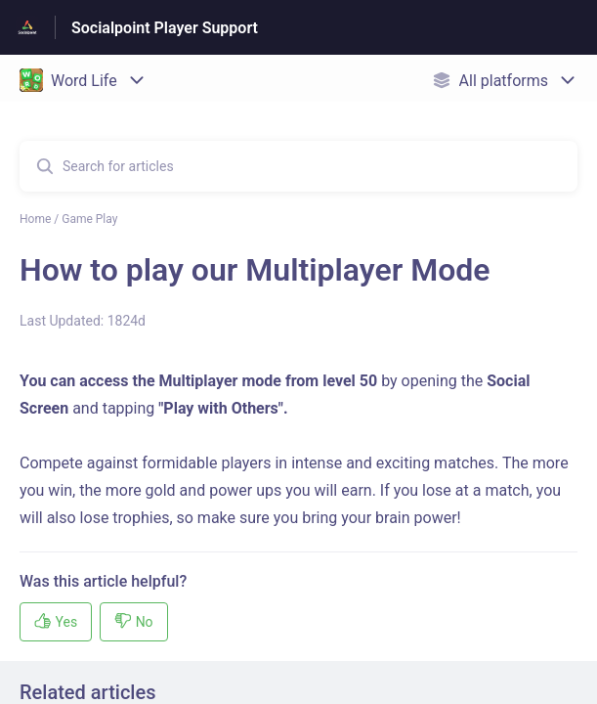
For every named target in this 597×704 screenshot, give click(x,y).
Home (35, 219)
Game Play (89, 219)
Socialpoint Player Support (164, 28)
